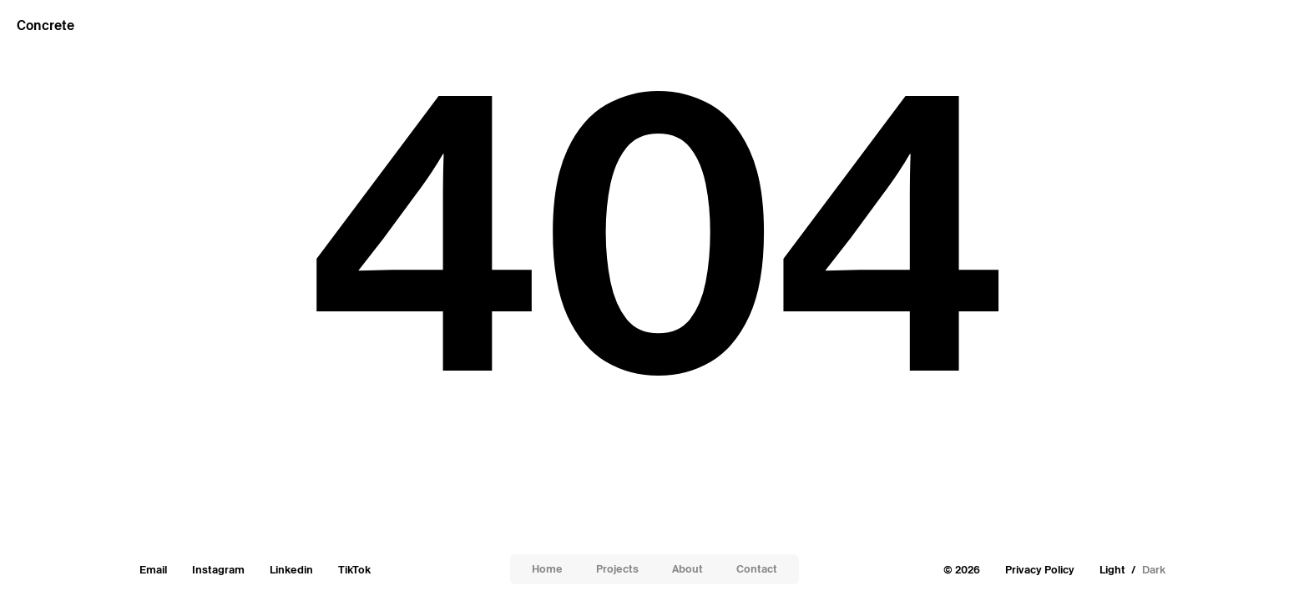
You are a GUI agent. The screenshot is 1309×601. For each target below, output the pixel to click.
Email (153, 570)
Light (1112, 570)
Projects (617, 569)
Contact (756, 569)
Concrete (45, 25)
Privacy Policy (1039, 570)
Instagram (218, 570)
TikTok (354, 570)
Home (547, 569)
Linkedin (291, 570)
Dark (1153, 570)
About (687, 569)
